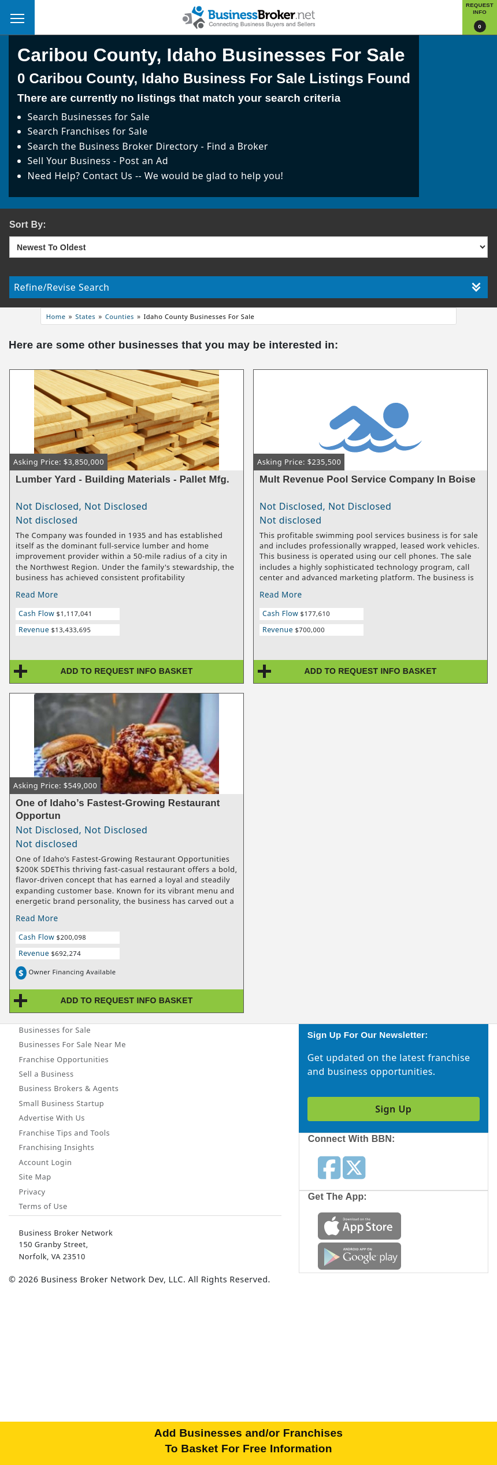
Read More (37, 594)
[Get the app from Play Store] (359, 1255)
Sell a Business (46, 1074)
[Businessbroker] (248, 16)
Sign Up (393, 1109)
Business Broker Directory (138, 146)
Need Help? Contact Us (81, 175)
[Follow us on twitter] (354, 1167)
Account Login (45, 1162)
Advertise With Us (52, 1117)
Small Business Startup (62, 1103)
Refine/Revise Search (247, 287)
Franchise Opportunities (64, 1059)
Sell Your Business (70, 160)
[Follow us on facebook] (329, 1167)
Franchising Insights (56, 1147)
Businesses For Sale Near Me (72, 1044)
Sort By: (27, 224)
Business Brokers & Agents (69, 1088)
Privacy (32, 1191)
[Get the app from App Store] (359, 1225)
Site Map (35, 1176)
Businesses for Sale (105, 116)
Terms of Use (43, 1206)
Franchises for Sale (104, 131)
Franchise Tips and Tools (64, 1133)
